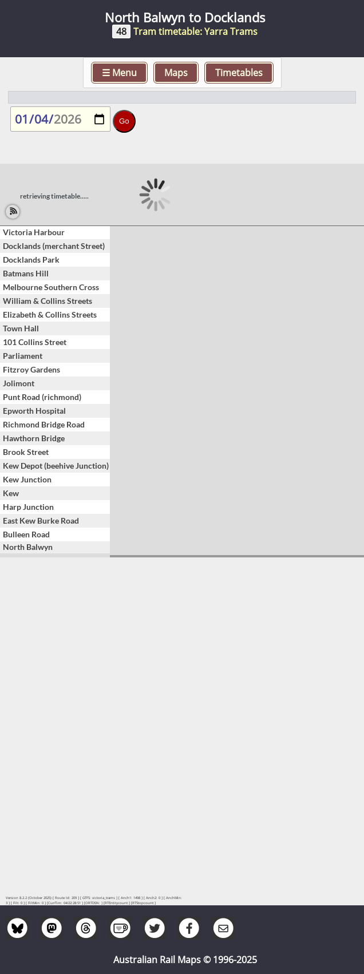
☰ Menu (119, 72)
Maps (176, 72)
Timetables (239, 72)
